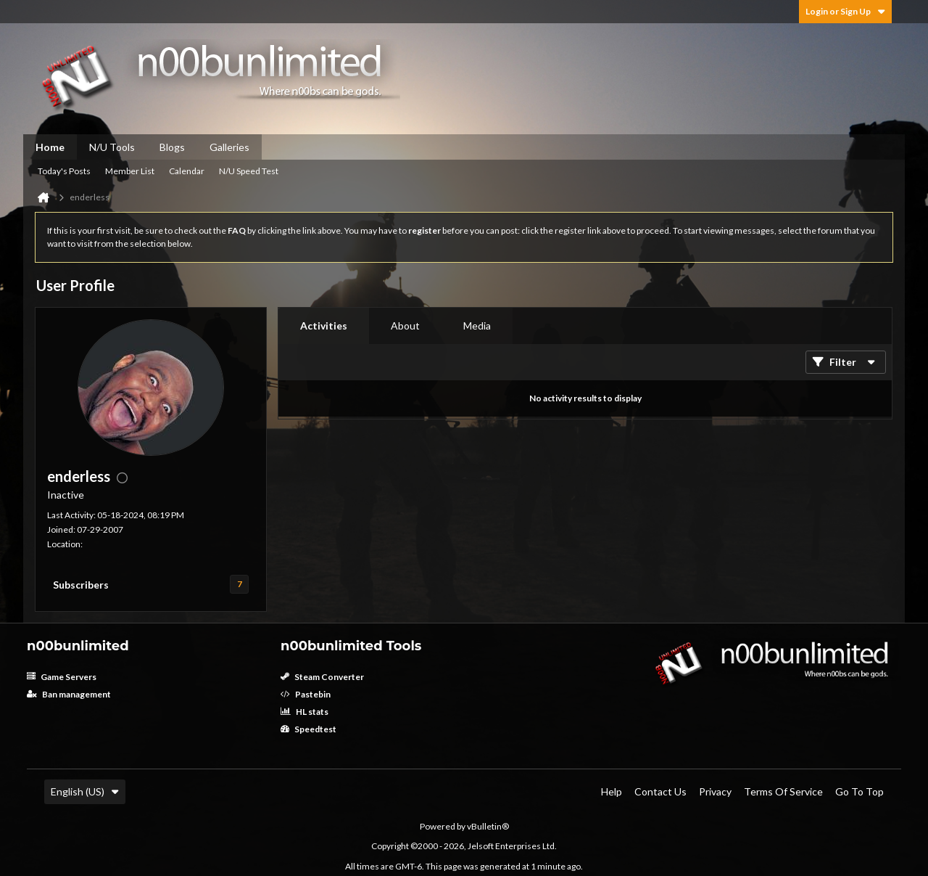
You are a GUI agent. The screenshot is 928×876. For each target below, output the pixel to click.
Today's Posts (64, 170)
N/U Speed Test (248, 170)
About (405, 325)
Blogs (172, 147)
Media (477, 325)
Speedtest (308, 729)
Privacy (715, 791)
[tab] (323, 326)
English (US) (85, 791)
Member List (129, 170)
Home (50, 147)
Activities (323, 325)
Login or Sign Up (845, 11)
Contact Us (660, 791)
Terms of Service (783, 791)
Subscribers (81, 584)
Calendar (186, 170)
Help (611, 791)
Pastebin (306, 694)
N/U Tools (112, 147)
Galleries (229, 147)
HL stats (304, 711)
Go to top (859, 791)
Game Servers (61, 676)
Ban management (69, 694)
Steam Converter (322, 676)
